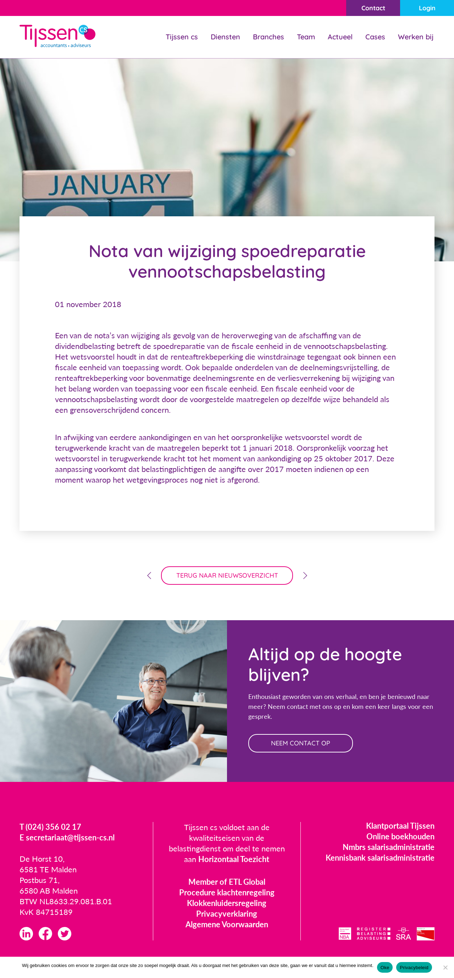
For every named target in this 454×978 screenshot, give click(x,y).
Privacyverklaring (226, 913)
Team (306, 36)
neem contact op (300, 743)
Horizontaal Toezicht (233, 859)
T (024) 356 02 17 (50, 827)
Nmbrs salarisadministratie (388, 847)
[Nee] (445, 967)
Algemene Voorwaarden (227, 924)
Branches (268, 36)
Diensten (225, 36)
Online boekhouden (400, 836)
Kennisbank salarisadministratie (380, 857)
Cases (375, 36)
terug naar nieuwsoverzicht (227, 575)
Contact (373, 8)
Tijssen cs (182, 36)
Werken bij (415, 36)
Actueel (340, 36)
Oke (385, 967)
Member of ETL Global (226, 882)
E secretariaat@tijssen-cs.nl (67, 837)
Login (427, 8)
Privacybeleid (414, 967)
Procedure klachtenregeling (227, 892)
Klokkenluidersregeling (226, 903)
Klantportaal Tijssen (400, 825)
